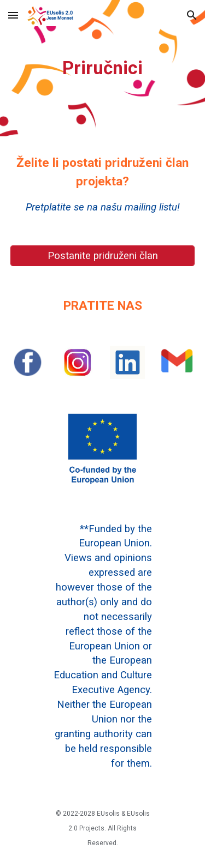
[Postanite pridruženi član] (103, 255)
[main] (102, 68)
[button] (13, 15)
